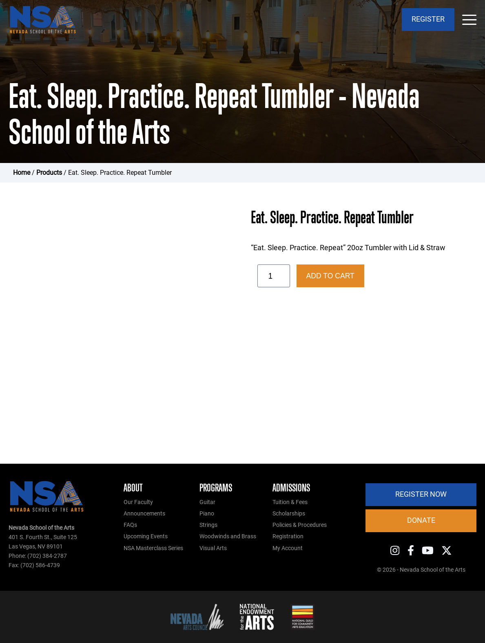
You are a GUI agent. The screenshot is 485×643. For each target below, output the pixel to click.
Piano (206, 513)
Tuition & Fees (290, 502)
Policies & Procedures (299, 525)
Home (21, 172)
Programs (215, 488)
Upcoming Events (146, 536)
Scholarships (288, 513)
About (133, 488)
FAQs (130, 525)
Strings (208, 525)
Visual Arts (213, 548)
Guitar (207, 502)
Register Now (421, 494)
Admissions (291, 488)
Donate (421, 520)
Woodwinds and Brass (227, 536)
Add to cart (330, 276)
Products (49, 172)
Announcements (144, 513)
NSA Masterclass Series (153, 548)
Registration (287, 536)
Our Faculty (138, 502)
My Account (287, 548)
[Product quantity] (273, 275)
